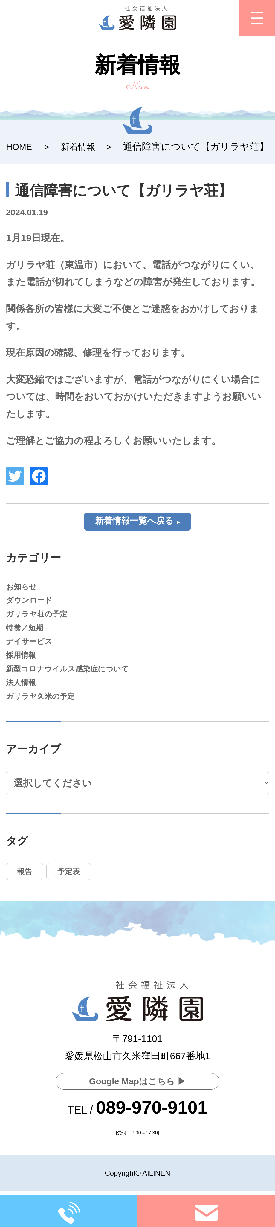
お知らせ (23, 589)
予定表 (75, 886)
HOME (20, 146)
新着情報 (82, 146)
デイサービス (32, 649)
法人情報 (22, 694)
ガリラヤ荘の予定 (40, 619)
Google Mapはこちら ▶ (137, 1080)
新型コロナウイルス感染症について (74, 679)
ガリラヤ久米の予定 (44, 709)
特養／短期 (27, 634)
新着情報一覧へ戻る (134, 521)
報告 (26, 886)
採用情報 (22, 664)
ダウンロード (32, 604)
